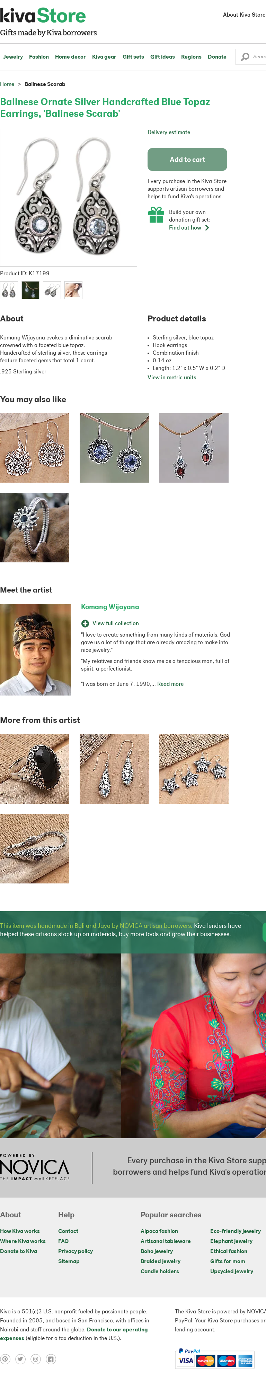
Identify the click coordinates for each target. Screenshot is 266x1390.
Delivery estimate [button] (169, 133)
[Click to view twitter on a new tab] (22, 1359)
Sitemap (69, 1261)
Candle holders (160, 1272)
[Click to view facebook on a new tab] (53, 1359)
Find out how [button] (189, 228)
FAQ (63, 1241)
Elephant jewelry (231, 1241)
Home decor (70, 57)
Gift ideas (162, 57)
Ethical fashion (228, 1251)
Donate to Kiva (18, 1251)
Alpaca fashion (159, 1231)
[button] (245, 58)
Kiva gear (104, 57)
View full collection (110, 624)
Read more (170, 684)
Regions (191, 57)
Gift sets (133, 57)
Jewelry (13, 57)
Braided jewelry (160, 1261)
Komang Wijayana (110, 607)
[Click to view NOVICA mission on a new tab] (34, 1168)
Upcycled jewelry (231, 1272)
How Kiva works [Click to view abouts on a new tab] (20, 1231)
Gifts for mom (227, 1261)
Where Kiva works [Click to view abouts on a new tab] (23, 1241)
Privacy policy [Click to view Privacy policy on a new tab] (75, 1251)
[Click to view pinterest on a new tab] (7, 1359)
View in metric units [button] (172, 378)
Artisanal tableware (166, 1241)
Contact (68, 1231)
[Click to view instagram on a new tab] (38, 1359)
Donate (217, 57)
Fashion (39, 57)
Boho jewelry (157, 1251)
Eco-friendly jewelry (235, 1231)
